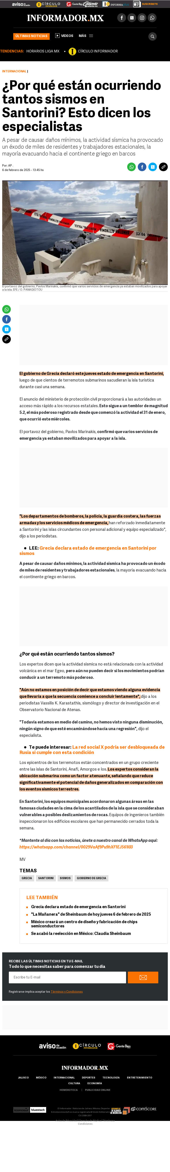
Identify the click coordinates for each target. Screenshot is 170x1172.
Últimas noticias (31, 36)
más (86, 36)
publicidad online (97, 1090)
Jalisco (23, 1078)
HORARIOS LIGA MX (42, 51)
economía (94, 1083)
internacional (64, 1078)
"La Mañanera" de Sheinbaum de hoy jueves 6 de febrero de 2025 (91, 915)
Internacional (14, 71)
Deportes (88, 1078)
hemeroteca (69, 1090)
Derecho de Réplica (90, 1121)
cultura (74, 1083)
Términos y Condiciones (67, 991)
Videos (64, 35)
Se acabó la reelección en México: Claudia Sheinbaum (81, 934)
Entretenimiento (139, 1078)
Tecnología (111, 1078)
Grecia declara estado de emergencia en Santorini (78, 907)
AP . (10, 165)
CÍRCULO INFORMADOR (98, 51)
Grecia (27, 878)
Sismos (65, 878)
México (41, 1078)
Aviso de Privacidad (67, 1121)
